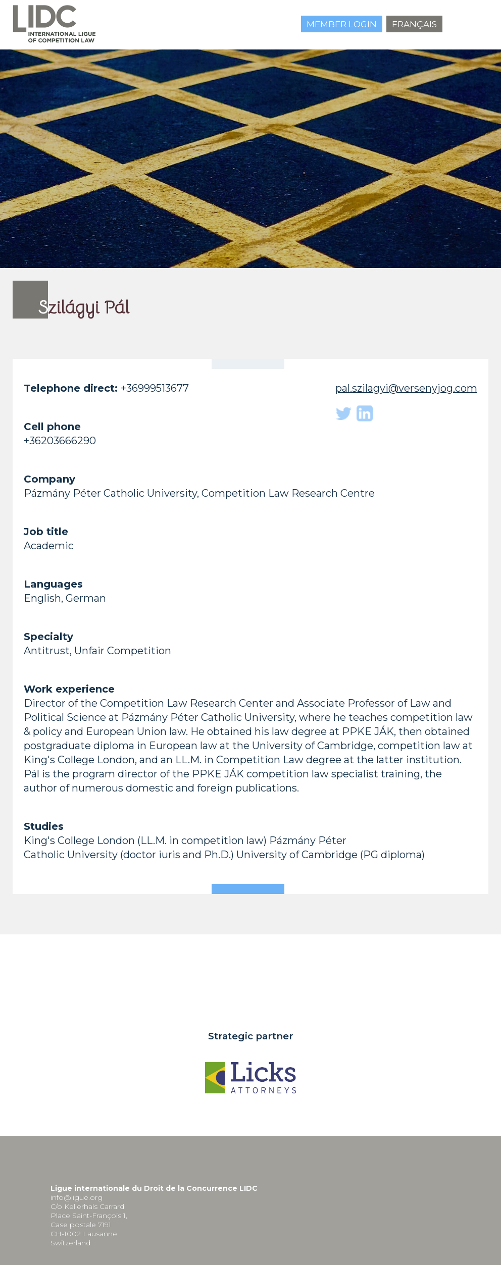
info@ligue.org (77, 1197)
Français (414, 24)
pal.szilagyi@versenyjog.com (406, 388)
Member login (342, 24)
